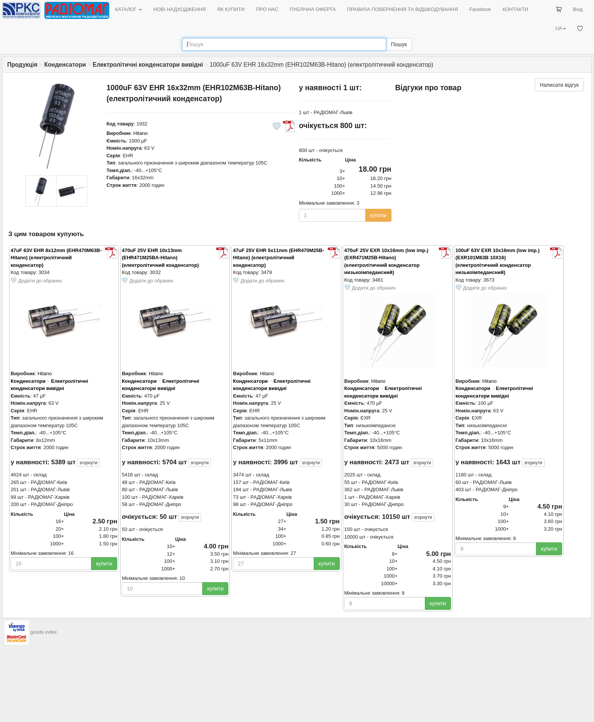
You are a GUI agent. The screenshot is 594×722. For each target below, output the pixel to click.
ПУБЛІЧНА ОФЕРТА (313, 9)
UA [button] (560, 28)
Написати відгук (559, 85)
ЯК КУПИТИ (231, 9)
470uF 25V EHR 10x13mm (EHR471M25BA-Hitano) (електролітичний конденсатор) (160, 257)
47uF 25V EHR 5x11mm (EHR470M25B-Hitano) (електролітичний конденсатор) (278, 257)
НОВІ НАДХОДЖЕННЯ (179, 9)
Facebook (480, 9)
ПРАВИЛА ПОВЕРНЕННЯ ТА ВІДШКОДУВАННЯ (402, 9)
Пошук (399, 44)
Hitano (141, 133)
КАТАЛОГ (128, 9)
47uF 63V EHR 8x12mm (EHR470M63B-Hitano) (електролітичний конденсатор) (56, 257)
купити (378, 215)
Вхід (578, 9)
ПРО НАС (267, 9)
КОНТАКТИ (515, 9)
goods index (43, 632)
